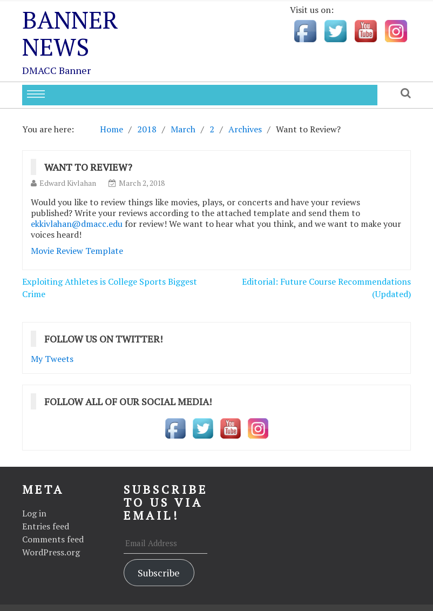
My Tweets (52, 359)
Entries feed (45, 526)
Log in (34, 513)
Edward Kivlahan (67, 183)
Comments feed (53, 539)
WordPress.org (51, 552)
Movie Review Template (77, 251)
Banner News (70, 33)
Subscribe (159, 572)
